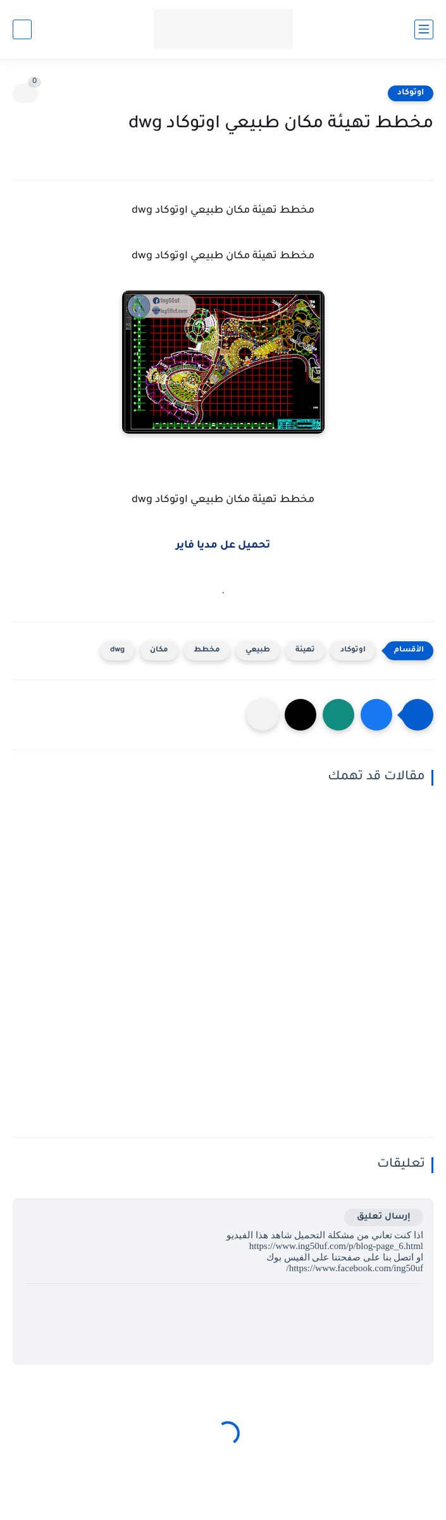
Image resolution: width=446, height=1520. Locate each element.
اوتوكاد (410, 93)
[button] (376, 715)
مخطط (207, 650)
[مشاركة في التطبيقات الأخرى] (262, 715)
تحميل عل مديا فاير (223, 545)
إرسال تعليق (384, 1217)
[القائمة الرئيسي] (423, 29)
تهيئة (305, 650)
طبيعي (257, 650)
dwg (117, 650)
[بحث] (22, 29)
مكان (159, 650)
